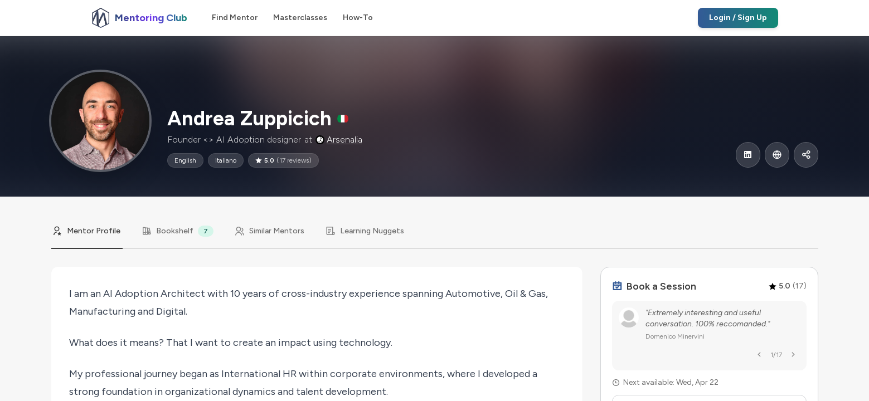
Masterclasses (300, 17)
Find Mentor (235, 17)
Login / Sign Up (738, 17)
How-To (358, 17)
